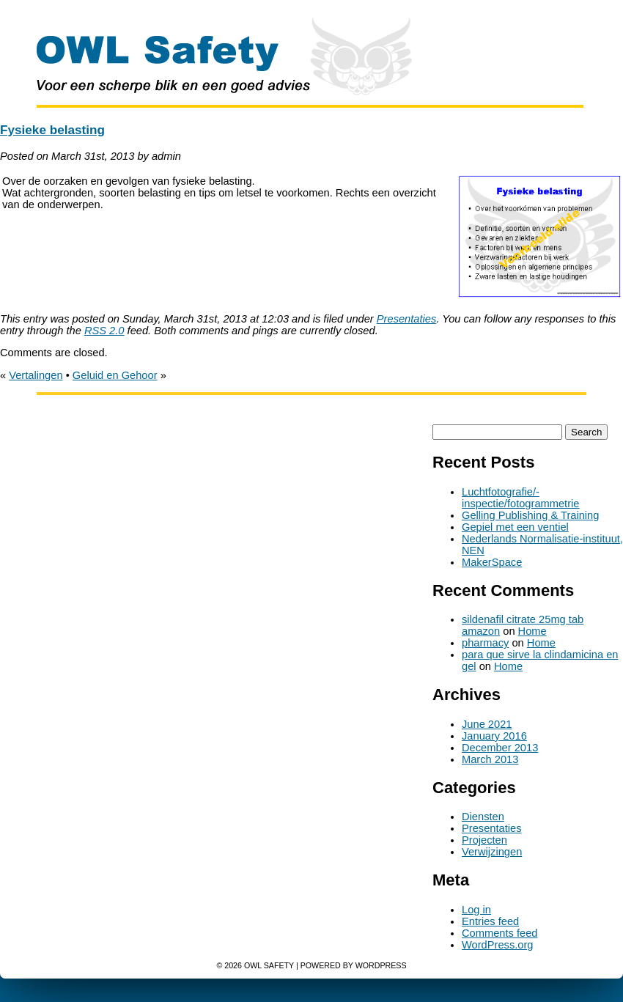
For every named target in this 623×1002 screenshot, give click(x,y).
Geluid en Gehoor (115, 375)
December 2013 (500, 748)
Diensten (483, 816)
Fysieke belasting (52, 129)
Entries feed (490, 921)
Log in (476, 910)
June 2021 (487, 724)
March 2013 (490, 759)
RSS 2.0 (104, 330)
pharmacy (485, 643)
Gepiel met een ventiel (515, 527)
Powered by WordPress (354, 965)
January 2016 (494, 736)
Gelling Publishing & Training (530, 515)
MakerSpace (492, 562)
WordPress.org (497, 945)
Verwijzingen (492, 852)
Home (532, 631)
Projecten (484, 840)
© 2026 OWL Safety (255, 965)
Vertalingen (35, 375)
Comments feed (499, 933)
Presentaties (406, 319)
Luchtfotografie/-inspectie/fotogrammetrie (520, 497)
